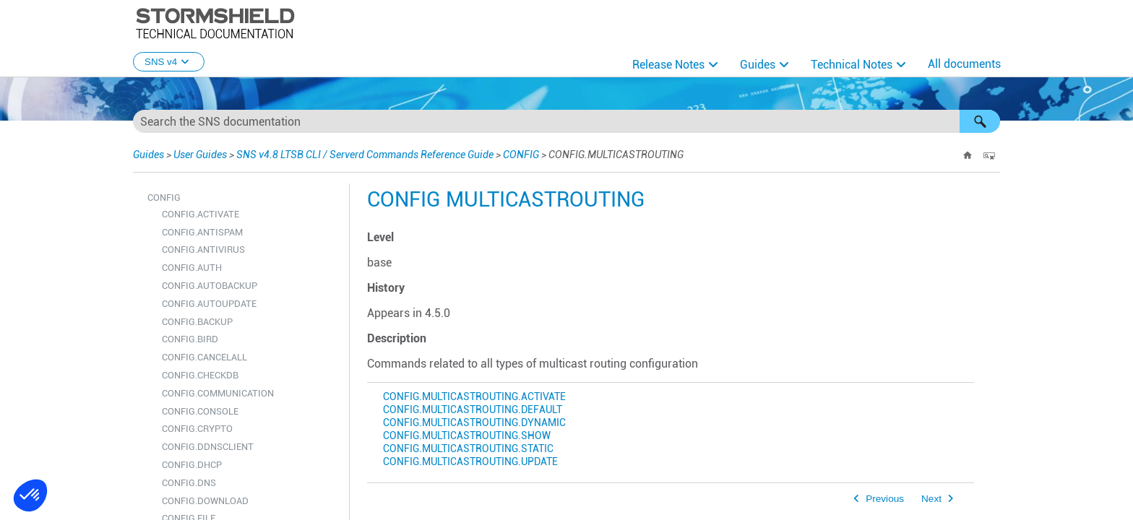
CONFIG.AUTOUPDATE (209, 303)
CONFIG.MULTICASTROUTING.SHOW (467, 436)
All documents (964, 64)
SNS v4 (169, 61)
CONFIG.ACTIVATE (200, 214)
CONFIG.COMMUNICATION (218, 393)
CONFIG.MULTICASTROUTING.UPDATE (470, 462)
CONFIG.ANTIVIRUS (203, 249)
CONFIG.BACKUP (197, 321)
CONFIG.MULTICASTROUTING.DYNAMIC (474, 423)
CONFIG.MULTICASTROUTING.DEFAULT (472, 410)
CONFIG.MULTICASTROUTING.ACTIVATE (474, 397)
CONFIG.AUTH (192, 267)
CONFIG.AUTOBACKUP (209, 285)
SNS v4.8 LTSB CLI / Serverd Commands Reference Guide (365, 154)
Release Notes (668, 65)
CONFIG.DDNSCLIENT (208, 446)
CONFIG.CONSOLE (200, 411)
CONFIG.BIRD (190, 339)
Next (931, 498)
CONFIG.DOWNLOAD (205, 500)
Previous (885, 498)
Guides (757, 65)
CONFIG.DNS (189, 482)
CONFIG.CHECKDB (200, 375)
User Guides (200, 154)
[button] (980, 121)
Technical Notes (851, 65)
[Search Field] (566, 121)
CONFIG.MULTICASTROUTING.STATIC (468, 449)
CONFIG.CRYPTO (197, 428)
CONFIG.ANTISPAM (202, 232)
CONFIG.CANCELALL (204, 357)
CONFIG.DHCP (192, 464)
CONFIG (521, 154)
